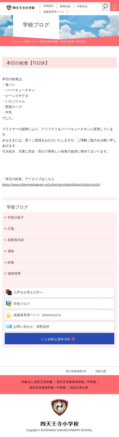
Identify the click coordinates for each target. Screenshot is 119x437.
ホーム (17, 41)
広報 (11, 228)
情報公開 (101, 371)
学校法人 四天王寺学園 (37, 382)
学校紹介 (48, 5)
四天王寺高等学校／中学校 (47, 387)
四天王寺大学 (79, 387)
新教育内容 (16, 240)
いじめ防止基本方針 (55, 339)
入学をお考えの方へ (28, 292)
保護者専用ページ (53, 11)
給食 (55, 41)
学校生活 (82, 6)
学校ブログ (30, 41)
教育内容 (65, 6)
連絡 (11, 251)
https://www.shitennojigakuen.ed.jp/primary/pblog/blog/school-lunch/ (51, 184)
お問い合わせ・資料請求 (31, 326)
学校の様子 (46, 41)
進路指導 (14, 273)
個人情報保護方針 (76, 371)
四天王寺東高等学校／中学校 (76, 382)
